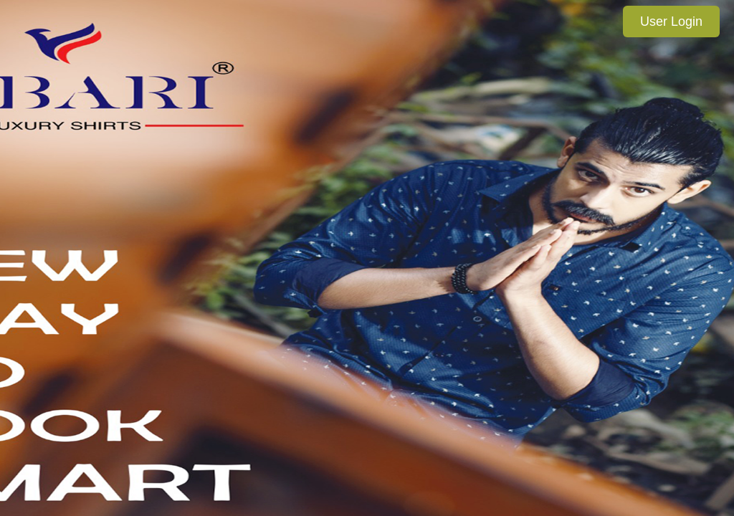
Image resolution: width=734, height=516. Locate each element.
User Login (671, 21)
